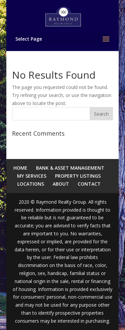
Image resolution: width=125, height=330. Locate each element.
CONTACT (89, 184)
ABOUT (61, 184)
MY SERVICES (31, 176)
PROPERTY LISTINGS (78, 176)
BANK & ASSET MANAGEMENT (70, 168)
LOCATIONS (30, 184)
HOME (20, 168)
